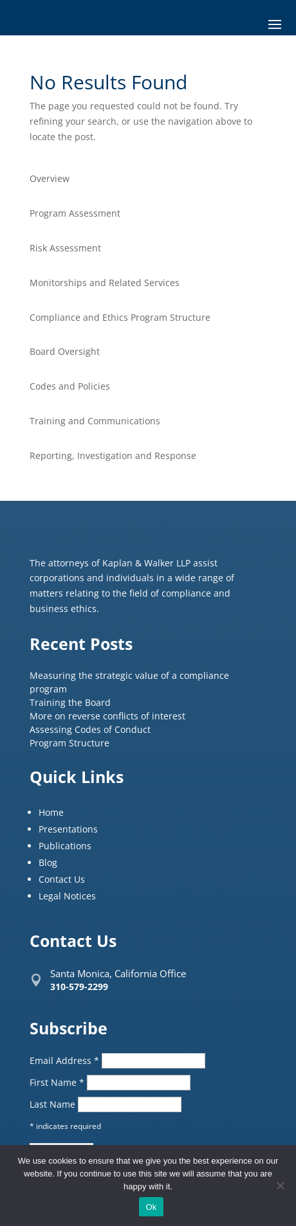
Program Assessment (75, 213)
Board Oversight (65, 351)
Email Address (66, 1060)
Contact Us (62, 879)
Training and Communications (95, 421)
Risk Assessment (65, 248)
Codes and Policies (70, 386)
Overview (49, 178)
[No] (279, 1185)
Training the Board (70, 702)
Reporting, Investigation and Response (113, 455)
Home (51, 812)
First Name (58, 1082)
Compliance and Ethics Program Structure (120, 317)
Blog (48, 862)
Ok (150, 1207)
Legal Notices (67, 896)
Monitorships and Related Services (105, 282)
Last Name (54, 1104)
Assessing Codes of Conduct (90, 729)
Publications (65, 846)
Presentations (68, 829)
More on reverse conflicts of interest (107, 716)
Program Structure (69, 743)
